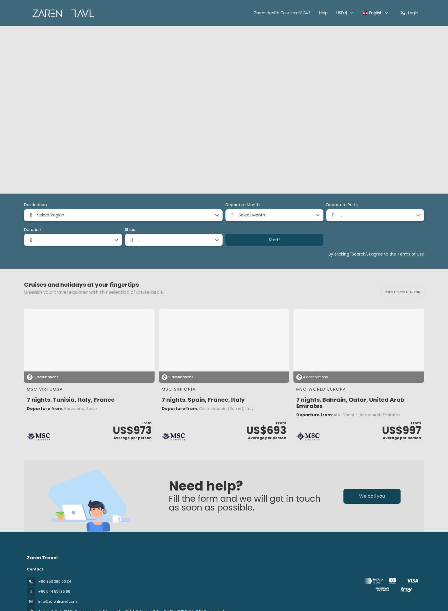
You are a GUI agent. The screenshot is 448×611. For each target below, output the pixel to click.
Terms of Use (410, 254)
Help (323, 13)
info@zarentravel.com (57, 601)
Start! (274, 240)
